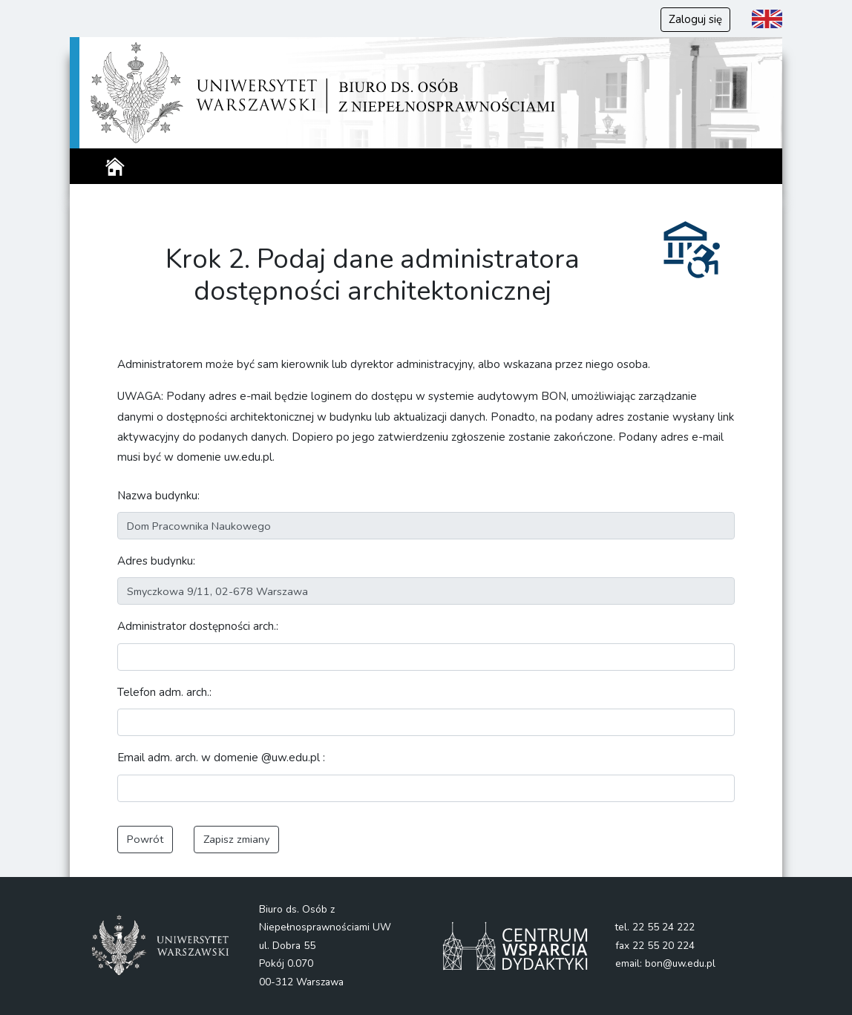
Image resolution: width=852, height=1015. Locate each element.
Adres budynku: (156, 561)
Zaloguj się (695, 19)
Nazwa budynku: (158, 495)
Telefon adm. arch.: (164, 692)
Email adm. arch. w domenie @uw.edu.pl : (221, 757)
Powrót (145, 839)
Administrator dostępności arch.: (197, 626)
